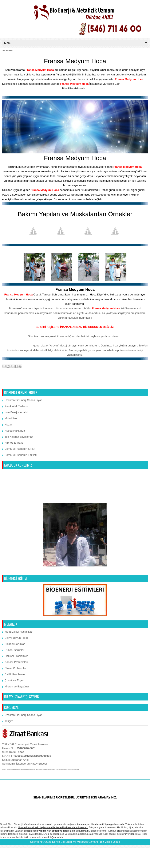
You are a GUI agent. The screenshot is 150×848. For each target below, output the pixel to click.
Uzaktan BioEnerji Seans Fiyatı (23, 400)
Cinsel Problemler (15, 668)
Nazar (8, 424)
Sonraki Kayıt (11, 383)
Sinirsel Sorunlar (15, 643)
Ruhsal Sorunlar (14, 650)
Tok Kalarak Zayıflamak (19, 436)
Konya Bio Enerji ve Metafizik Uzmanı (75, 841)
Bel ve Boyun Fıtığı (16, 637)
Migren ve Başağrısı (17, 686)
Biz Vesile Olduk (110, 841)
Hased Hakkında (15, 430)
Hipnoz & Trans (14, 442)
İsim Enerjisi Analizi (16, 412)
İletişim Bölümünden (134, 83)
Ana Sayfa (75, 383)
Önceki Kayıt (139, 383)
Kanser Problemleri (16, 662)
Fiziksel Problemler (16, 655)
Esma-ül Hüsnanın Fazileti (21, 454)
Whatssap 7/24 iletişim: (18, 345)
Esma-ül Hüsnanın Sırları (20, 448)
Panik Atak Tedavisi (16, 406)
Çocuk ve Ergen (14, 680)
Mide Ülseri (11, 418)
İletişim (9, 721)
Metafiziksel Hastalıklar (19, 631)
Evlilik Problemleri (15, 674)
